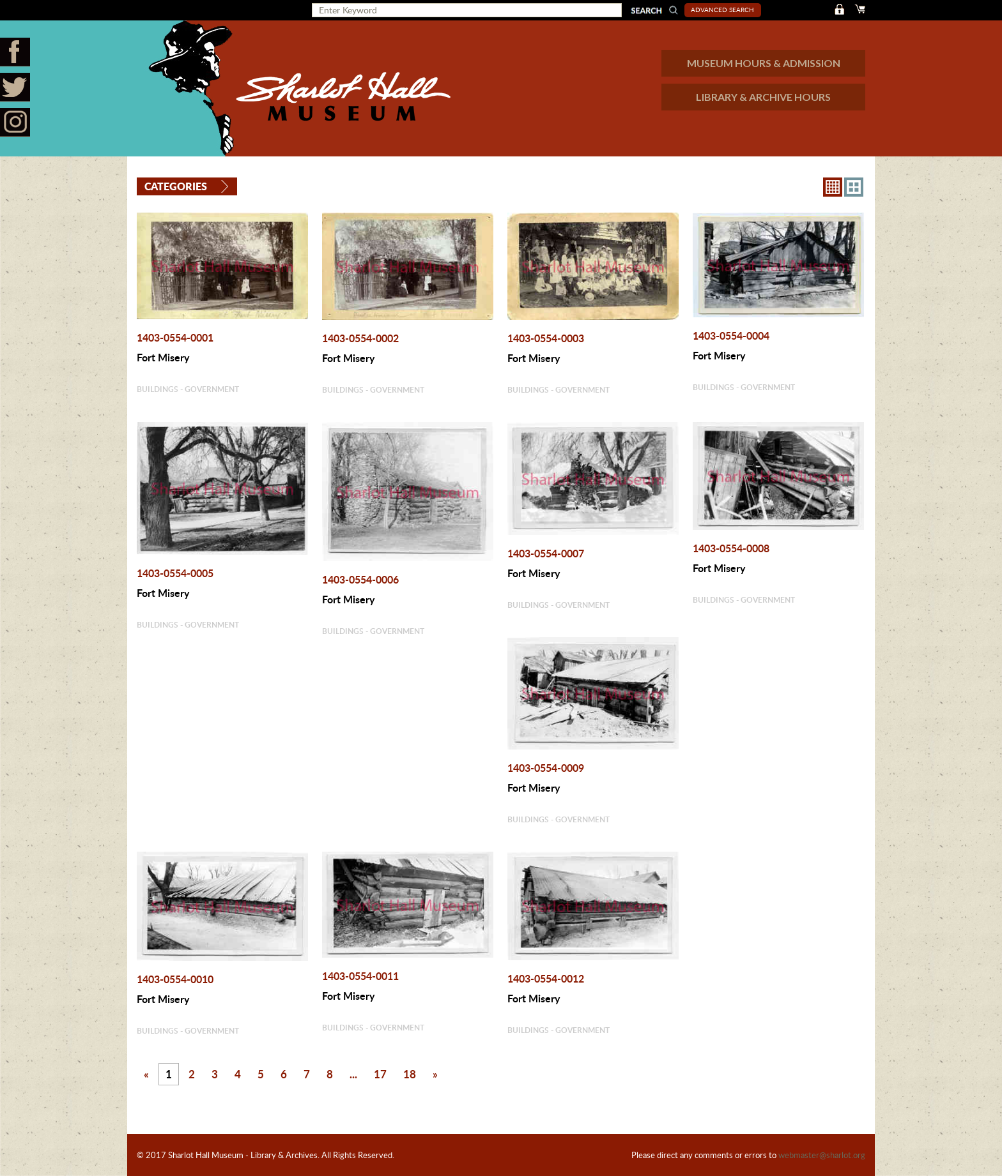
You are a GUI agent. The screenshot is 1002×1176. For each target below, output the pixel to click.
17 (380, 1074)
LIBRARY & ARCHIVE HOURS (763, 97)
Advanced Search (722, 9)
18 (409, 1074)
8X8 (832, 187)
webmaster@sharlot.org (821, 1155)
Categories (175, 186)
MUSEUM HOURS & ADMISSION (763, 63)
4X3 (853, 187)
